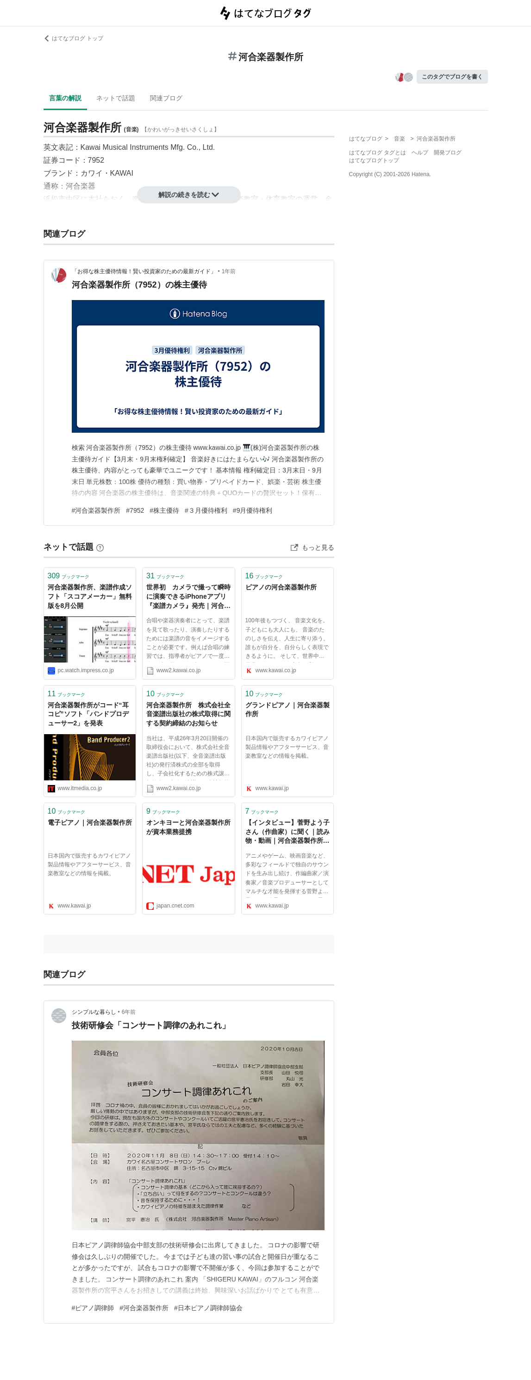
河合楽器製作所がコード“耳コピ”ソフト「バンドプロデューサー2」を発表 (88, 714)
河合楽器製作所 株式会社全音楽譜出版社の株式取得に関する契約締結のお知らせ (188, 714)
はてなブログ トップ (73, 38)
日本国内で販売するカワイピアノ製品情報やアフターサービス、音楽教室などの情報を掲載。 (287, 747)
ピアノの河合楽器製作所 (281, 587)
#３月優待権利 (206, 510)
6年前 (129, 1012)
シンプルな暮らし (94, 1012)
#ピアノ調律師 (93, 1308)
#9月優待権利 (253, 510)
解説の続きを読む (188, 194)
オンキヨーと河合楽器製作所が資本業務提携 (188, 827)
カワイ (92, 173)
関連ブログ (166, 98)
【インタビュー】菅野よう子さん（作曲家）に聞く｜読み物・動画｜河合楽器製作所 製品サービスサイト (287, 832)
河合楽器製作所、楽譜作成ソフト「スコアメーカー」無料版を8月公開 (90, 596)
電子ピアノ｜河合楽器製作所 (90, 822)
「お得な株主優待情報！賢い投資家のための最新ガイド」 (144, 271)
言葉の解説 (65, 98)
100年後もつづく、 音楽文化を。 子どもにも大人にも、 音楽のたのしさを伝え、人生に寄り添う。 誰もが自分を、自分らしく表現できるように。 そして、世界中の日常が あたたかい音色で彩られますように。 (287, 639)
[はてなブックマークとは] (100, 547)
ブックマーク (69, 576)
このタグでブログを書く (452, 77)
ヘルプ (420, 152)
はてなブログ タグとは (377, 152)
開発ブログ (448, 152)
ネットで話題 (115, 98)
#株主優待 (164, 510)
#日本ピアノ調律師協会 (208, 1308)
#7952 (135, 510)
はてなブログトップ (374, 160)
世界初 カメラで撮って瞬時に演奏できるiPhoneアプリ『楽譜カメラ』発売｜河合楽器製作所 (188, 597)
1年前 (229, 271)
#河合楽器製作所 (96, 510)
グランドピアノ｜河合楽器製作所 (287, 709)
